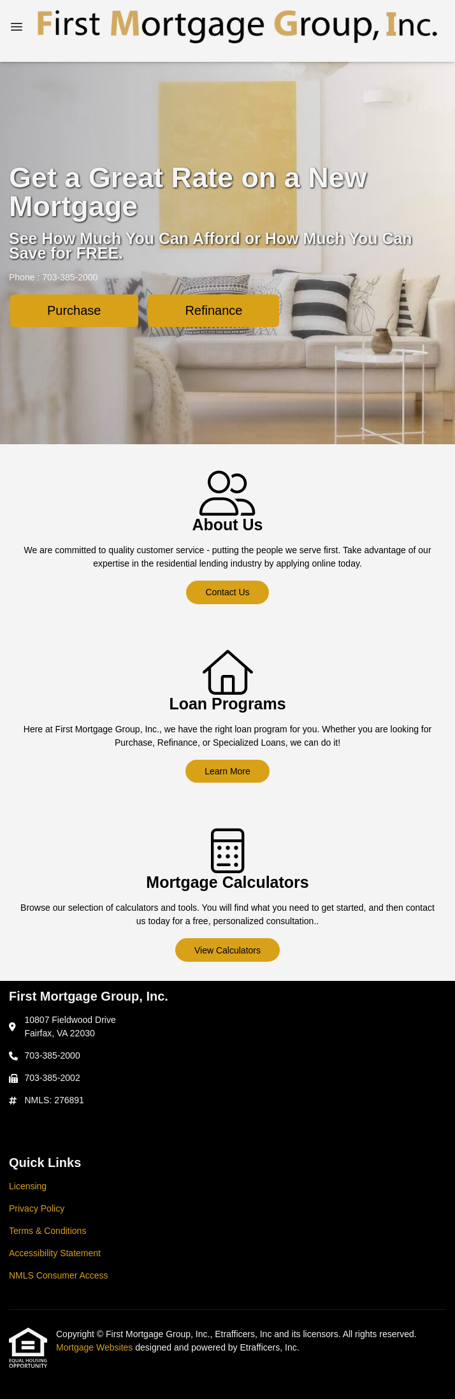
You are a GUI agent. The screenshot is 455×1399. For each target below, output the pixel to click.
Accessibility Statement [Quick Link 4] (55, 1253)
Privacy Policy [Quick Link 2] (36, 1208)
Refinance (213, 310)
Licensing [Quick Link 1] (28, 1186)
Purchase (74, 310)
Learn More (227, 771)
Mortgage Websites (95, 1347)
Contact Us (227, 592)
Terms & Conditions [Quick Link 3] (47, 1231)
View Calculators (227, 950)
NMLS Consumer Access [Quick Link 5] (58, 1275)
